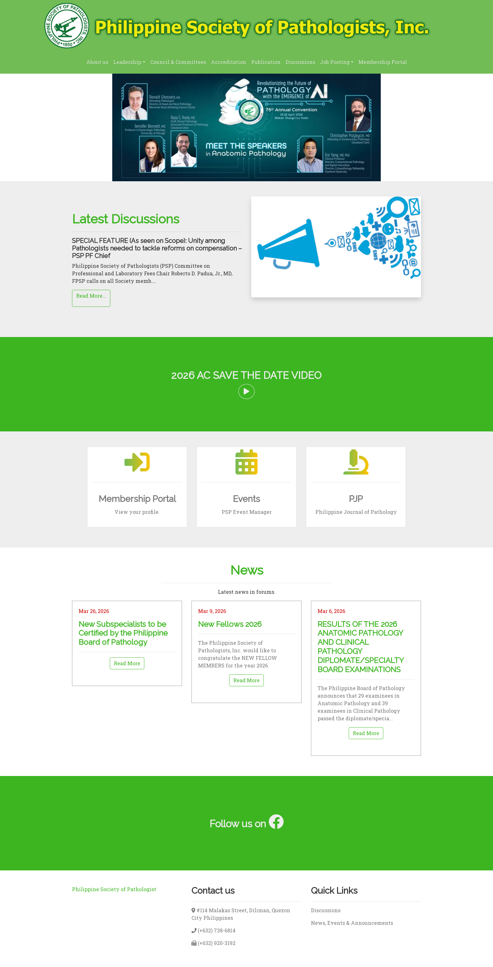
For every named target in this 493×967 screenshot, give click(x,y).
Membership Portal (382, 62)
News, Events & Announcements (352, 922)
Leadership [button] (127, 62)
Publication (265, 62)
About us (97, 62)
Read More (127, 663)
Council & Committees (178, 62)
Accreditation (228, 62)
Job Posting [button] (335, 62)
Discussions (300, 62)
